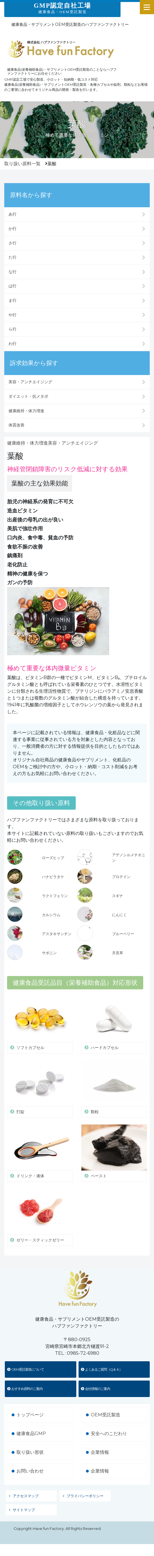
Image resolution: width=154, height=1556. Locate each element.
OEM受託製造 (105, 1414)
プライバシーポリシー (85, 1496)
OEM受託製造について (25, 1369)
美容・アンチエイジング (30, 381)
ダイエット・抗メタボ (28, 396)
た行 (12, 257)
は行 (12, 285)
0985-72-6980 (83, 1353)
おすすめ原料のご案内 (25, 1389)
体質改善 (16, 425)
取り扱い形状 (30, 1452)
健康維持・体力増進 (26, 410)
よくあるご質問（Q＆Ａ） (101, 1369)
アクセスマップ (26, 1496)
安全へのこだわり (109, 1433)
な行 (12, 271)
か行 (12, 228)
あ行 (12, 214)
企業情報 (100, 1452)
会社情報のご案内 (95, 1389)
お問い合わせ (30, 1471)
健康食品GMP (31, 1433)
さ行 (12, 243)
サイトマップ (24, 1510)
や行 (12, 314)
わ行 (12, 343)
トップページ (30, 1414)
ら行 (12, 329)
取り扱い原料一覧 (22, 163)
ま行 (12, 300)
